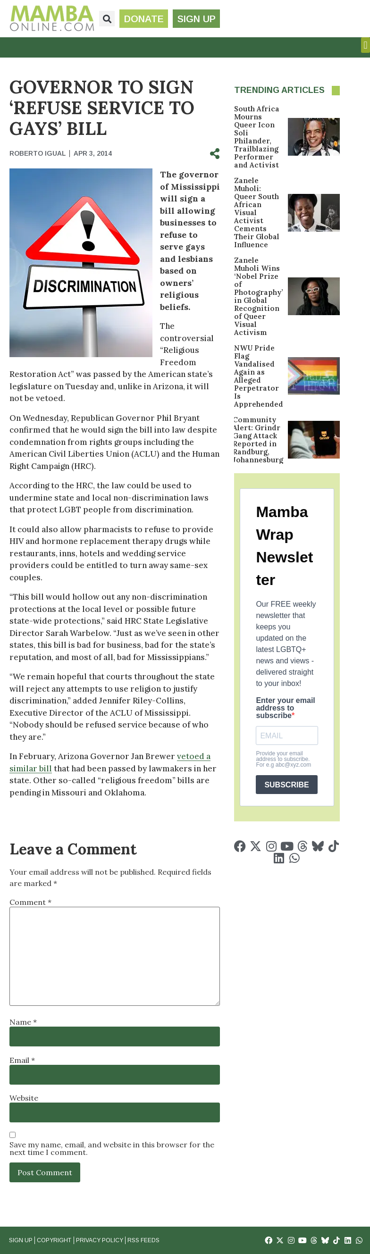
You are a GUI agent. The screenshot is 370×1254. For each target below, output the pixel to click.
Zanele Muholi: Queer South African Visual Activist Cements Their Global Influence (256, 212)
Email (22, 1060)
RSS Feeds (143, 1240)
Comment (30, 902)
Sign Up (21, 1240)
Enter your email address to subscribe (285, 708)
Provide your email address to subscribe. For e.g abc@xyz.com (283, 759)
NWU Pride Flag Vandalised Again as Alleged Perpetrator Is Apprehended (258, 376)
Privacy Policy (99, 1240)
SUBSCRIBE (286, 785)
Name (23, 1022)
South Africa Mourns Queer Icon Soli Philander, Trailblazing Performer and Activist (256, 137)
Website (23, 1098)
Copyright (54, 1240)
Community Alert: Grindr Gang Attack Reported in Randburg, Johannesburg (258, 440)
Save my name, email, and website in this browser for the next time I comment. (111, 1148)
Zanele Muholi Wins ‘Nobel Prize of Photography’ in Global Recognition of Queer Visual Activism (258, 296)
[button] (107, 18)
